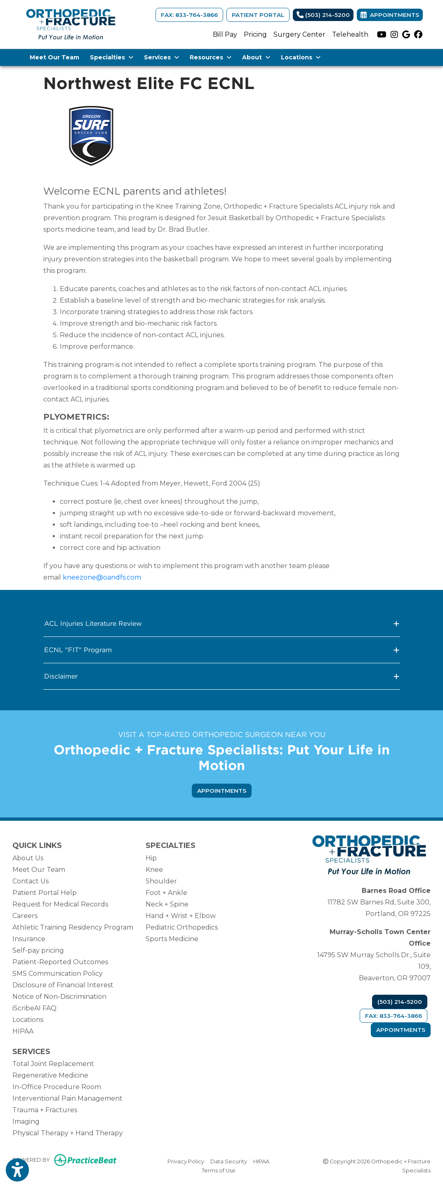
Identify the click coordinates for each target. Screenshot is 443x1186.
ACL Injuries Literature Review (221, 623)
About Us (27, 858)
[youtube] (381, 34)
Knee (154, 870)
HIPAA (22, 1031)
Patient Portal (258, 15)
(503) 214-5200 (323, 15)
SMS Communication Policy (57, 973)
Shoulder (161, 881)
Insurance (28, 939)
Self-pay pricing (38, 950)
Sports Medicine (172, 939)
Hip (151, 858)
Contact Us (30, 881)
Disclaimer (221, 676)
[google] (406, 34)
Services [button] (161, 57)
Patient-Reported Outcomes (60, 962)
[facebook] (418, 34)
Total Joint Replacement (53, 1064)
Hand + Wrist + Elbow (181, 916)
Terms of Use (219, 1170)
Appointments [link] (390, 15)
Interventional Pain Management (67, 1098)
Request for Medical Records (60, 904)
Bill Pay (225, 34)
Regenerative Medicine (50, 1075)
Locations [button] (300, 57)
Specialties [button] (111, 57)
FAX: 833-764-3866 (189, 15)
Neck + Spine (167, 904)
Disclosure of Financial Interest (62, 985)
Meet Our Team (54, 57)
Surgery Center (299, 34)
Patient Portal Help (44, 893)
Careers (25, 916)
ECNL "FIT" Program (221, 650)
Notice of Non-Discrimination (59, 996)
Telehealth (350, 34)
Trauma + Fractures (44, 1110)
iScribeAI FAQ (34, 1008)
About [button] (256, 57)
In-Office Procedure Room (56, 1087)
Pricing (255, 34)
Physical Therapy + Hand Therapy (67, 1133)
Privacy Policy (185, 1161)
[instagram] (394, 34)
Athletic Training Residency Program (72, 927)
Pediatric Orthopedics (182, 927)
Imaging (26, 1121)
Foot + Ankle (166, 893)
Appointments (400, 1029)
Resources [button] (210, 57)
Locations (27, 1020)
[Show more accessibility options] (17, 1170)
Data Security (228, 1161)
